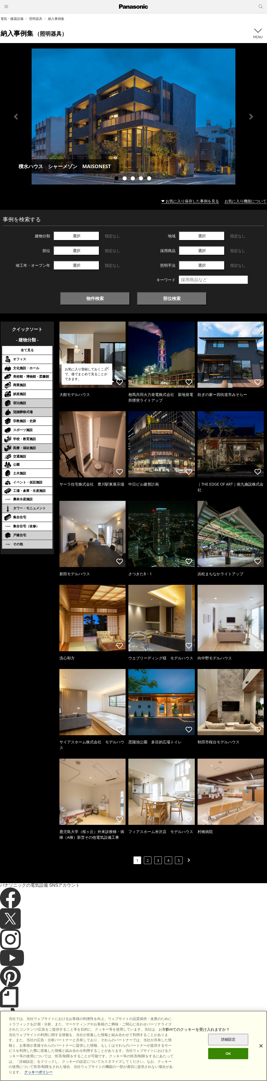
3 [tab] (133, 179)
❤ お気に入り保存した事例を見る (190, 201)
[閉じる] (261, 1059)
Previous (15, 116)
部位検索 (172, 298)
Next (251, 116)
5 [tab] (150, 179)
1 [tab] (117, 179)
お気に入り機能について (245, 201)
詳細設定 (228, 1053)
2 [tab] (125, 179)
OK (228, 1067)
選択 (76, 235)
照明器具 (35, 18)
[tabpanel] (133, 116)
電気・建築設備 (12, 18)
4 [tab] (141, 179)
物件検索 (95, 298)
